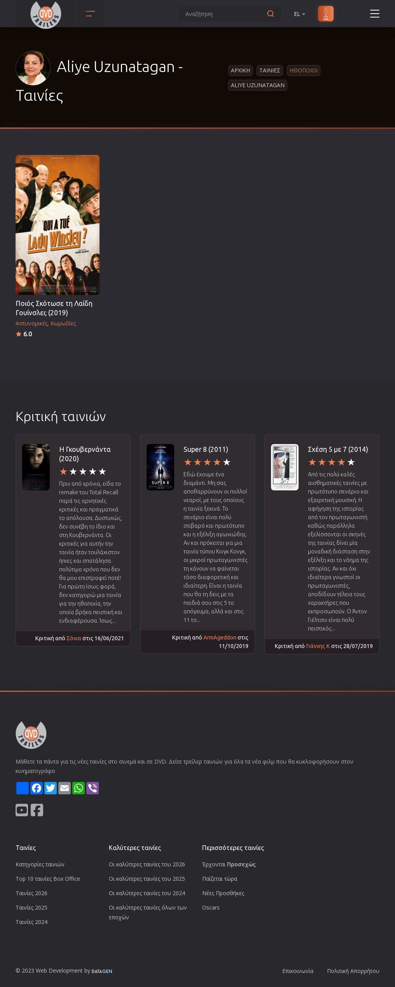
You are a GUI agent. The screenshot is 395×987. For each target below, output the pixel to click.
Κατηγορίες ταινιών (40, 864)
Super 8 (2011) (206, 449)
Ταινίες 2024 (31, 922)
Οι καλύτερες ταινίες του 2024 (147, 893)
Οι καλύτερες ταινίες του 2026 (147, 864)
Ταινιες (269, 70)
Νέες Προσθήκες (223, 893)
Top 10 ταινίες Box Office (48, 878)
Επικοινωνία (297, 971)
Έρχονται (229, 864)
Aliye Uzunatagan (258, 85)
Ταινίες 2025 (31, 907)
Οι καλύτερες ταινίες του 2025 (147, 878)
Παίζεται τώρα (219, 878)
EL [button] (300, 14)
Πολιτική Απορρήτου (353, 971)
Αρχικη (240, 70)
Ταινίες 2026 (31, 893)
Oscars (211, 907)
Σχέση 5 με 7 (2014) (338, 449)
